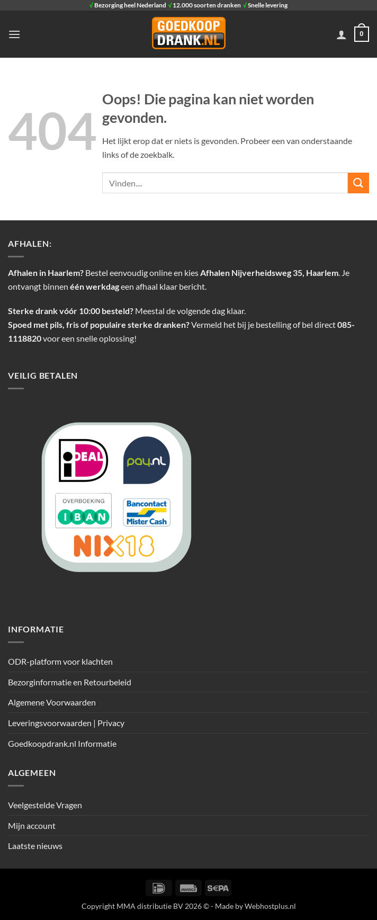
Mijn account (32, 825)
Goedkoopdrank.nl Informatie (62, 743)
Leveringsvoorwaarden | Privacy (66, 723)
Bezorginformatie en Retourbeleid (69, 682)
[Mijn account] (341, 34)
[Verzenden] (358, 183)
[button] (14, 34)
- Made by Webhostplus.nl (253, 905)
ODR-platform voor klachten (60, 661)
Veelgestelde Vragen (45, 805)
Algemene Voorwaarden (52, 702)
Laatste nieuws (35, 846)
